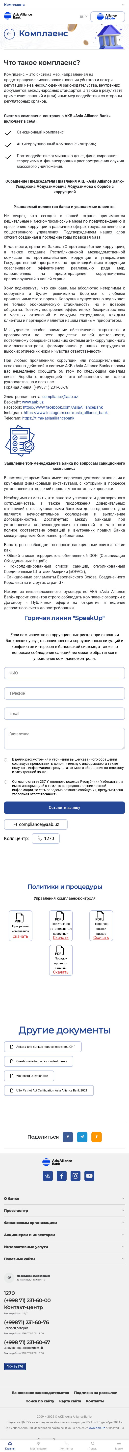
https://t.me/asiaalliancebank (48, 418)
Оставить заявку (64, 807)
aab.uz (18, 15)
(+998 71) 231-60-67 (27, 1342)
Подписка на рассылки (95, 1393)
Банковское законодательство (40, 1393)
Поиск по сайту (40, 1401)
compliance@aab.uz (60, 396)
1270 (46, 838)
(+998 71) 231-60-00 (27, 1300)
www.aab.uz (33, 402)
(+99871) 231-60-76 (26, 1322)
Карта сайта (70, 1401)
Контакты (95, 1401)
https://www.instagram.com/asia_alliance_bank (66, 412)
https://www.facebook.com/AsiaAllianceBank (63, 407)
